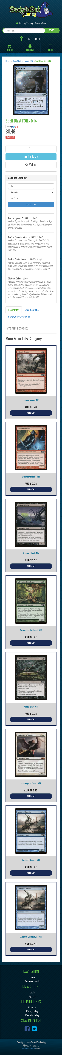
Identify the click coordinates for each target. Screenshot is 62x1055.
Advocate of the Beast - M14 (31, 629)
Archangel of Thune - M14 (31, 783)
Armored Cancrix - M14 (31, 860)
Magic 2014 (29, 61)
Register (38, 39)
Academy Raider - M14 (31, 476)
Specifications (32, 310)
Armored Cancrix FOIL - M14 (31, 936)
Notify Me (31, 156)
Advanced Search (32, 981)
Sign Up (32, 996)
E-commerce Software (28, 1048)
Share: (13, 126)
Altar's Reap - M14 (31, 706)
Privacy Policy (32, 1011)
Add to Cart (31, 412)
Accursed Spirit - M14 (31, 553)
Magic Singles (18, 61)
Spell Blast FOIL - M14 (43, 61)
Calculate (31, 204)
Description (13, 310)
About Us (32, 1007)
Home (8, 61)
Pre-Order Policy (32, 1015)
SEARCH (52, 30)
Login (27, 39)
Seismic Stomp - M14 (31, 399)
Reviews (19, 317)
